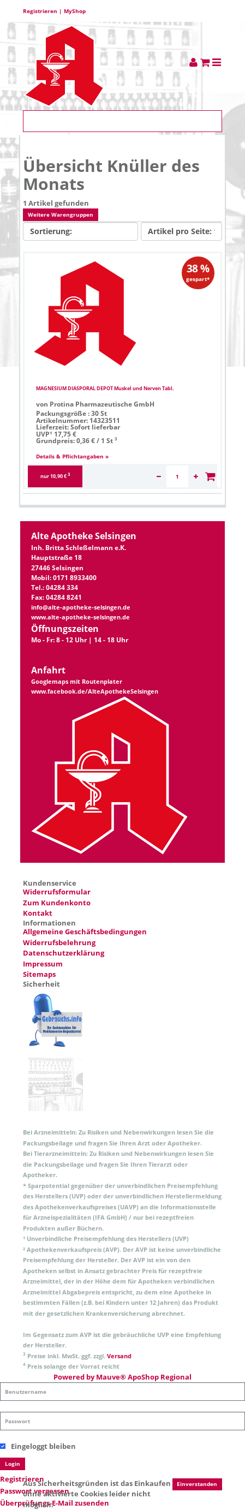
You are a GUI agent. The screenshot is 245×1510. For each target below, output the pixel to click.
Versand (119, 1356)
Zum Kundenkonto (57, 903)
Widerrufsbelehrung (59, 942)
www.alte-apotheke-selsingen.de (80, 617)
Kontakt (37, 913)
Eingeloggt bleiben (38, 1446)
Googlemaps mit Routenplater (76, 681)
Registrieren (40, 11)
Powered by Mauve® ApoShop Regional (122, 1377)
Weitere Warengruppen (60, 214)
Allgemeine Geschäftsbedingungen (85, 931)
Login (12, 1463)
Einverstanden (197, 1484)
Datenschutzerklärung (63, 953)
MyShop (75, 11)
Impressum (43, 964)
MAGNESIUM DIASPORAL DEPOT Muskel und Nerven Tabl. (105, 388)
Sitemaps (39, 974)
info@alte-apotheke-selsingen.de (80, 607)
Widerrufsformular (57, 892)
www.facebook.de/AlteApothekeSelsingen (94, 691)
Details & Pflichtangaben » (72, 456)
